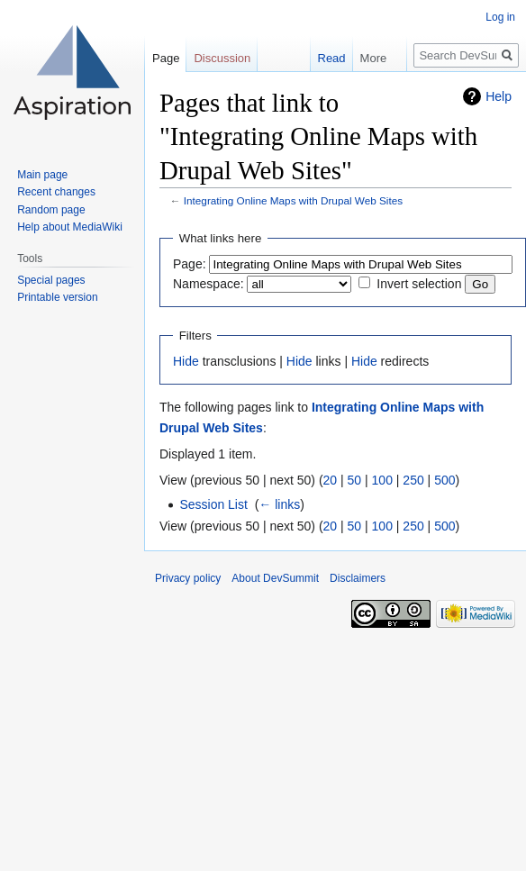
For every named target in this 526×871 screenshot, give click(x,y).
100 (382, 480)
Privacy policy (188, 578)
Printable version (57, 297)
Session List (213, 504)
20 (330, 480)
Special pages (51, 280)
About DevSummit (275, 578)
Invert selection (418, 284)
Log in (500, 17)
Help (498, 96)
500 (444, 480)
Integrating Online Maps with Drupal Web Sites (293, 200)
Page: (189, 264)
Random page (51, 210)
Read (326, 58)
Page (165, 58)
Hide (186, 361)
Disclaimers (357, 578)
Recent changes (56, 192)
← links (279, 504)
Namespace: (208, 284)
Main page (42, 174)
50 (355, 480)
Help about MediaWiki (69, 227)
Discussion (222, 58)
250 (413, 480)
